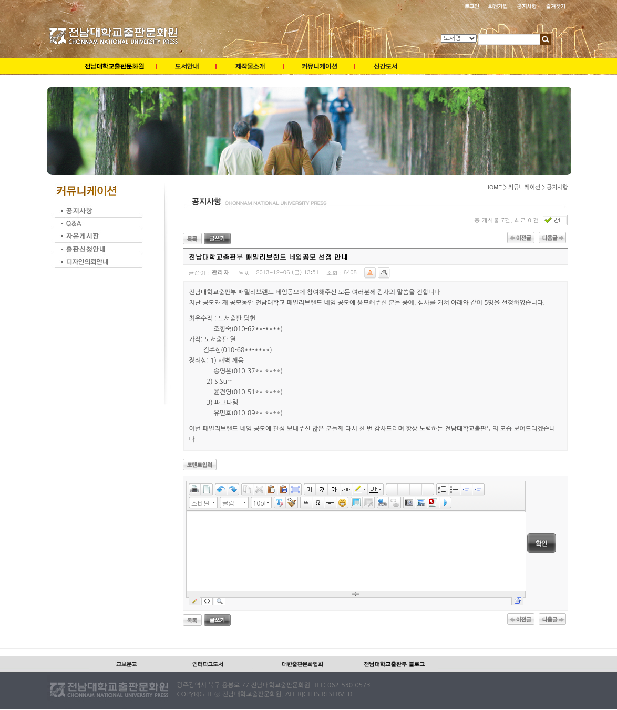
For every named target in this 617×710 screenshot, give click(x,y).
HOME (493, 187)
